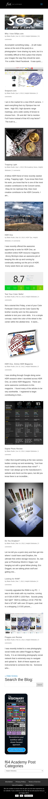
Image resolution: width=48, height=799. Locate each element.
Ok (17, 796)
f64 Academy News (31, 167)
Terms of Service (34, 782)
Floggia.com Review (13, 637)
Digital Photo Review (14, 449)
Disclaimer (9, 782)
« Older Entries (11, 676)
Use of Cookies (17, 785)
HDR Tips (29, 237)
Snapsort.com (11, 91)
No (21, 796)
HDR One (9, 235)
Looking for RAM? (12, 579)
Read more (28, 796)
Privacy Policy (21, 782)
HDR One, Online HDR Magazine (19, 364)
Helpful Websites (31, 36)
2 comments (16, 170)
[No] (45, 792)
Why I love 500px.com (14, 34)
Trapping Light (11, 165)
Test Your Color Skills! (14, 294)
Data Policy (30, 785)
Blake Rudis (11, 36)
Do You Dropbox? (12, 541)
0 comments (16, 241)
